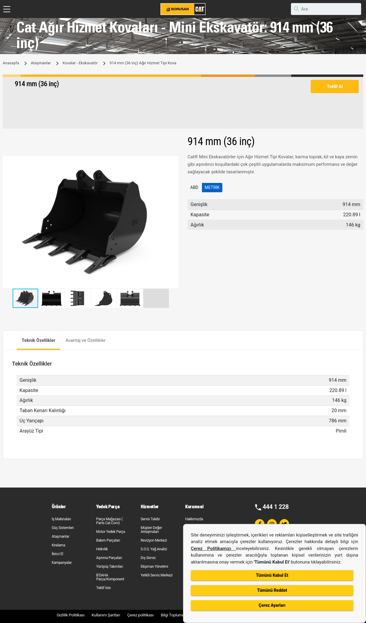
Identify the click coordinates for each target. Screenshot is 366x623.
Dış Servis (148, 558)
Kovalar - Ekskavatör (80, 63)
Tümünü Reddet (272, 590)
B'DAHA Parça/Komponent (110, 577)
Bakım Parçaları (108, 540)
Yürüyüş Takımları (109, 566)
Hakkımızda (194, 519)
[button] (173, 161)
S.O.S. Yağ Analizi (154, 549)
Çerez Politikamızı (213, 548)
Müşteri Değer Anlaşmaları (151, 530)
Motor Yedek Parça (110, 532)
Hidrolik (102, 549)
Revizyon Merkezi (154, 540)
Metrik (212, 187)
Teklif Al (335, 86)
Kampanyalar (62, 563)
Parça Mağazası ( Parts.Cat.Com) (109, 521)
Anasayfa (11, 63)
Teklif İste (103, 588)
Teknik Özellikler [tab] (38, 340)
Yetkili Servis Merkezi (156, 575)
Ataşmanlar (41, 63)
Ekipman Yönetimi (154, 566)
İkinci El (57, 554)
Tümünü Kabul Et (272, 575)
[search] (326, 9)
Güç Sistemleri (63, 528)
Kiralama (58, 545)
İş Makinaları (61, 519)
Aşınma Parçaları (109, 558)
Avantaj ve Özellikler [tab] (85, 340)
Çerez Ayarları (272, 605)
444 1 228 (276, 506)
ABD (194, 187)
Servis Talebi (150, 519)
